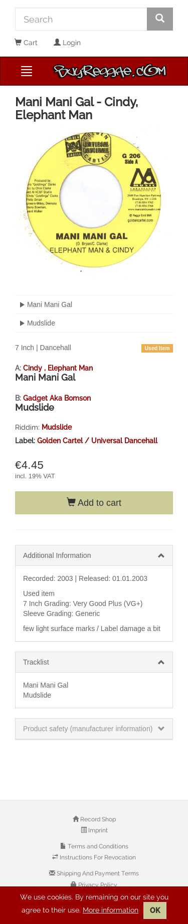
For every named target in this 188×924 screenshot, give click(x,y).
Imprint (97, 830)
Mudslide (57, 427)
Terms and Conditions (97, 846)
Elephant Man (70, 368)
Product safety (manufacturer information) (87, 729)
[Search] (81, 19)
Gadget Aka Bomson (57, 398)
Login (67, 43)
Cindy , (35, 368)
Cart (26, 43)
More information (110, 910)
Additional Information (57, 555)
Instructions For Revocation (97, 857)
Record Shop (97, 819)
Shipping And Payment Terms (97, 873)
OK (155, 910)
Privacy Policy (97, 884)
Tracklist (36, 662)
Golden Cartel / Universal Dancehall (97, 441)
